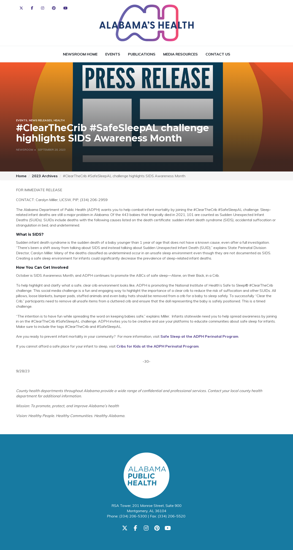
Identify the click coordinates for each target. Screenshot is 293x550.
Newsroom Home (80, 54)
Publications (141, 54)
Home (21, 176)
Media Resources (180, 54)
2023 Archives (45, 176)
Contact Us (218, 54)
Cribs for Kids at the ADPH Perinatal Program (158, 346)
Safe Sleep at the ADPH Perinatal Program (199, 336)
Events (112, 54)
